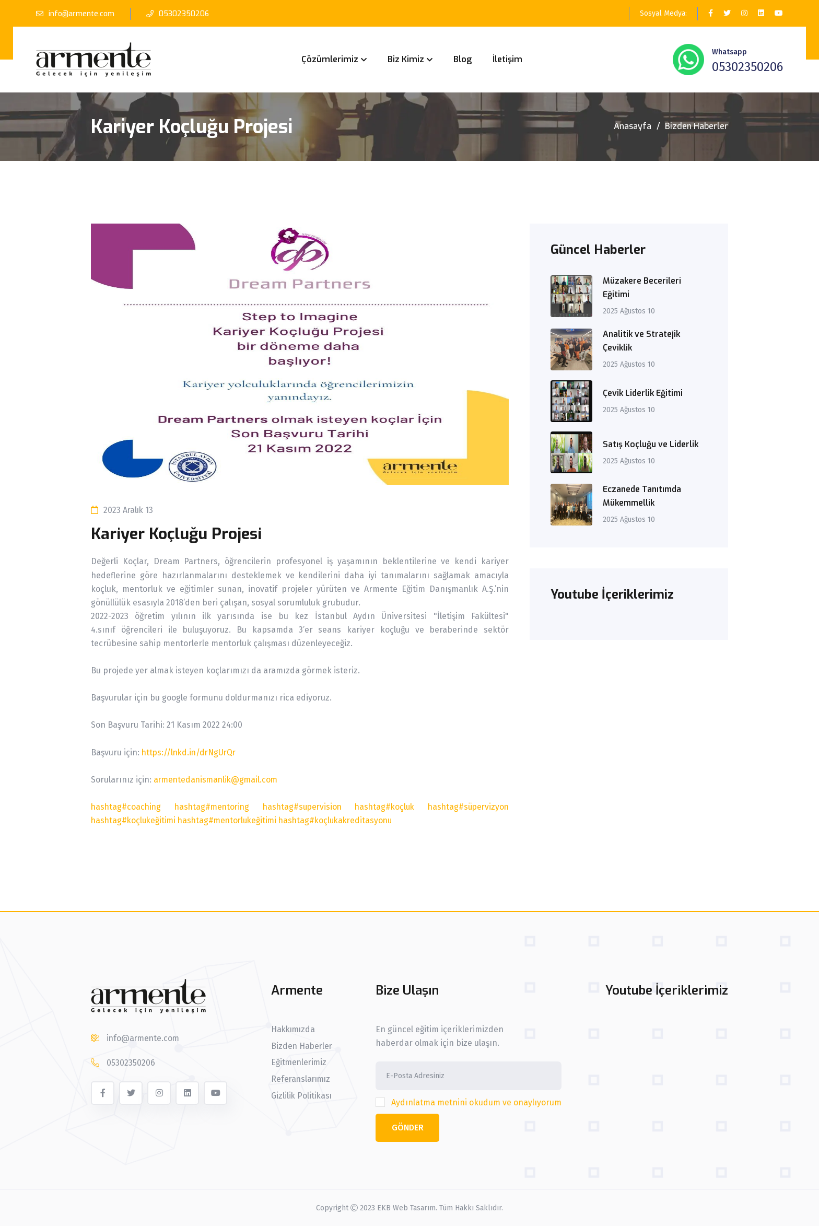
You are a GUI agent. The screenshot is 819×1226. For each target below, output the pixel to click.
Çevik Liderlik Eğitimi (644, 393)
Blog (462, 59)
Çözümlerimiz (329, 59)
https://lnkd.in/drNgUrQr (191, 752)
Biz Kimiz (406, 59)
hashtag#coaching (127, 807)
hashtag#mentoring (212, 807)
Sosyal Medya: (663, 13)
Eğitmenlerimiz (298, 1063)
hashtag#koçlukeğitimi (135, 820)
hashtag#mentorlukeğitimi (232, 820)
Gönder (408, 1127)
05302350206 (184, 14)
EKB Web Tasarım (406, 1207)
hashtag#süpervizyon (467, 807)
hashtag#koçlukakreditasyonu (345, 820)
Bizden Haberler (696, 126)
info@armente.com (82, 14)
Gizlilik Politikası (301, 1096)
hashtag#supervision (302, 807)
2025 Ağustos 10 (629, 311)
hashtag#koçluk (384, 807)
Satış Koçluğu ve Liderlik (651, 444)
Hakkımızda (293, 1029)
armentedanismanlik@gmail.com (218, 780)
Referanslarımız (301, 1080)
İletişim (507, 59)
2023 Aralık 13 (123, 510)
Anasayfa (632, 126)
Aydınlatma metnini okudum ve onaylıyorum (477, 1102)
